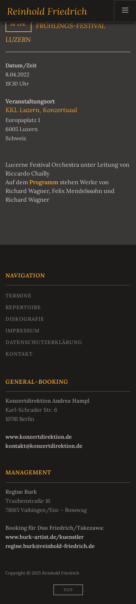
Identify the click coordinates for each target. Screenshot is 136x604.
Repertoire (23, 307)
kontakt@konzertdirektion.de (43, 445)
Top (68, 589)
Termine (18, 295)
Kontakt (19, 354)
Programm (43, 182)
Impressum (22, 330)
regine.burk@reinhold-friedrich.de (50, 545)
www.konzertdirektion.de (38, 436)
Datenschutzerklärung (43, 342)
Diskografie (24, 319)
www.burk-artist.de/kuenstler (44, 536)
